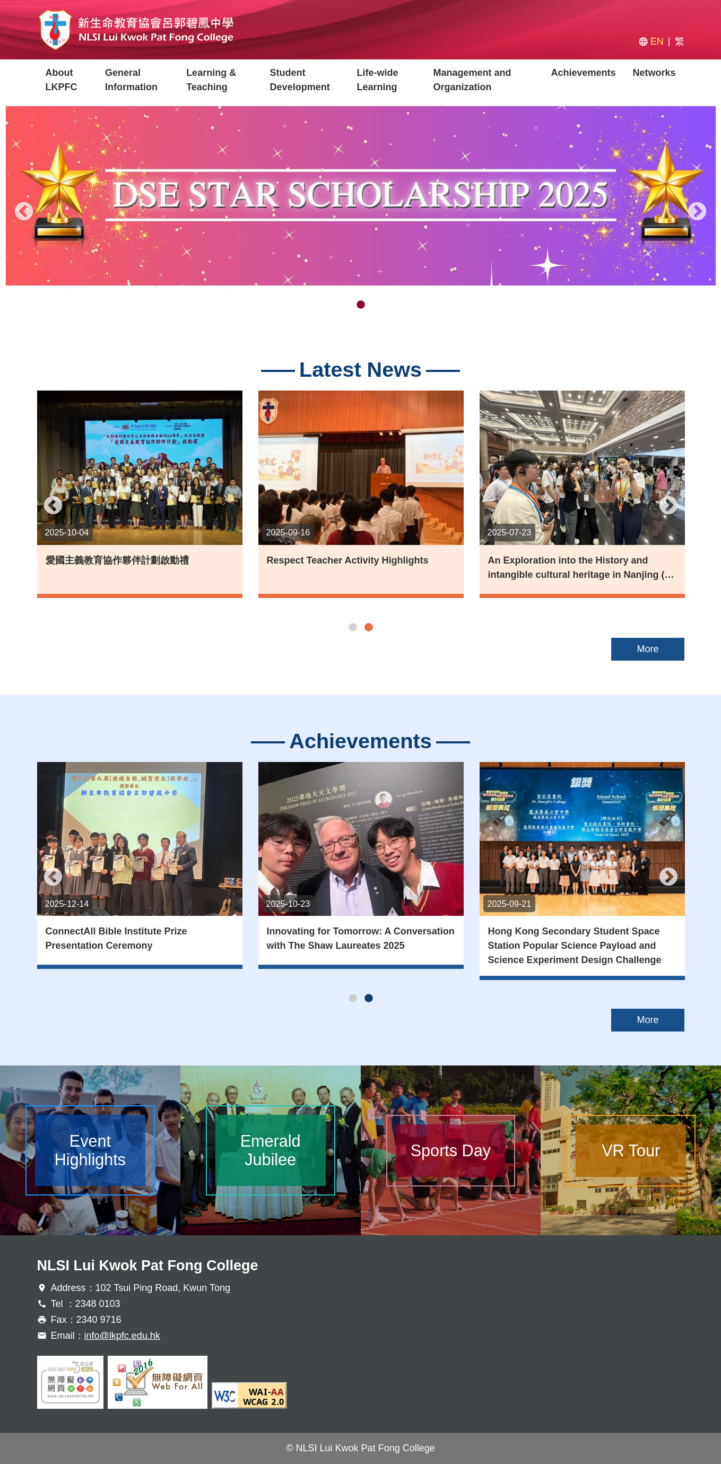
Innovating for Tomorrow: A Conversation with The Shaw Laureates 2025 (361, 938)
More (647, 649)
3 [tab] (376, 305)
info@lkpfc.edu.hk (122, 1335)
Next (697, 212)
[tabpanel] (360, 196)
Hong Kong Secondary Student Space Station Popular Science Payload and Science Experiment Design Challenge (575, 945)
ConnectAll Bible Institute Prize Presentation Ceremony (116, 938)
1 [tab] (345, 305)
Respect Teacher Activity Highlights (348, 560)
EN (657, 41)
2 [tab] (360, 305)
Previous (23, 212)
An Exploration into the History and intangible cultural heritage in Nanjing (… (581, 567)
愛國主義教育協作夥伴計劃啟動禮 (117, 560)
